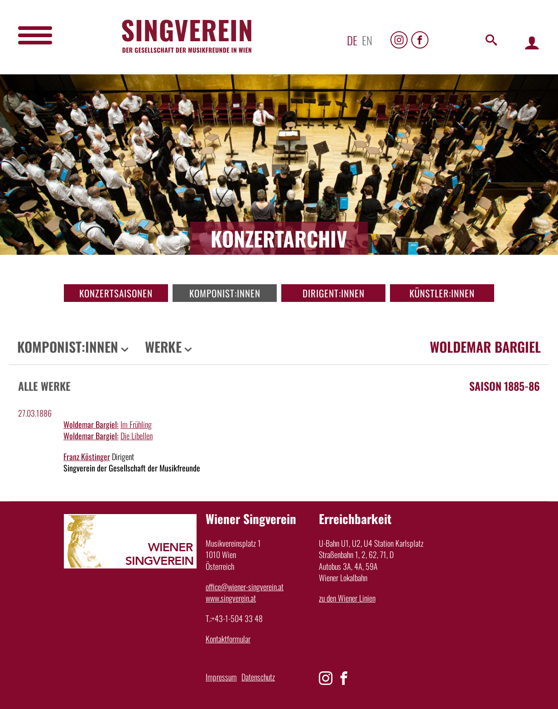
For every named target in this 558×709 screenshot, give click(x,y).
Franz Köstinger (86, 456)
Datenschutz (258, 677)
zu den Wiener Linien (347, 598)
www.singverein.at (231, 598)
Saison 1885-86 (504, 386)
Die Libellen (136, 436)
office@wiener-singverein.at (245, 586)
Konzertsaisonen (116, 293)
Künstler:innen (442, 293)
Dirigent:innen (334, 293)
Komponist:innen (224, 293)
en (367, 40)
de (352, 40)
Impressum (221, 677)
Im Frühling (136, 424)
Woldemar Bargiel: (91, 424)
